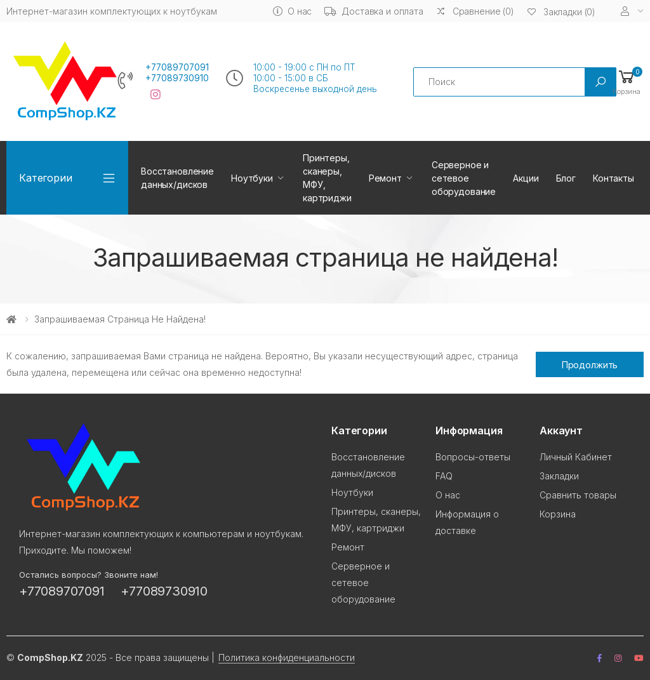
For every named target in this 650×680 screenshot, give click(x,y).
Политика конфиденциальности (286, 657)
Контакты (613, 178)
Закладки (559, 475)
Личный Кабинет (576, 456)
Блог (566, 178)
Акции (525, 178)
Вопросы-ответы (472, 456)
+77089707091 (177, 67)
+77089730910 (177, 78)
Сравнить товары (578, 495)
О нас (292, 11)
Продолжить (590, 364)
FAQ (444, 475)
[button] (626, 81)
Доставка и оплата (373, 11)
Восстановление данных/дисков (177, 178)
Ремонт (385, 178)
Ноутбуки (252, 178)
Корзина (558, 514)
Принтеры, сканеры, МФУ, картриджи (327, 177)
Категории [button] (45, 177)
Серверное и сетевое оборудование (464, 178)
